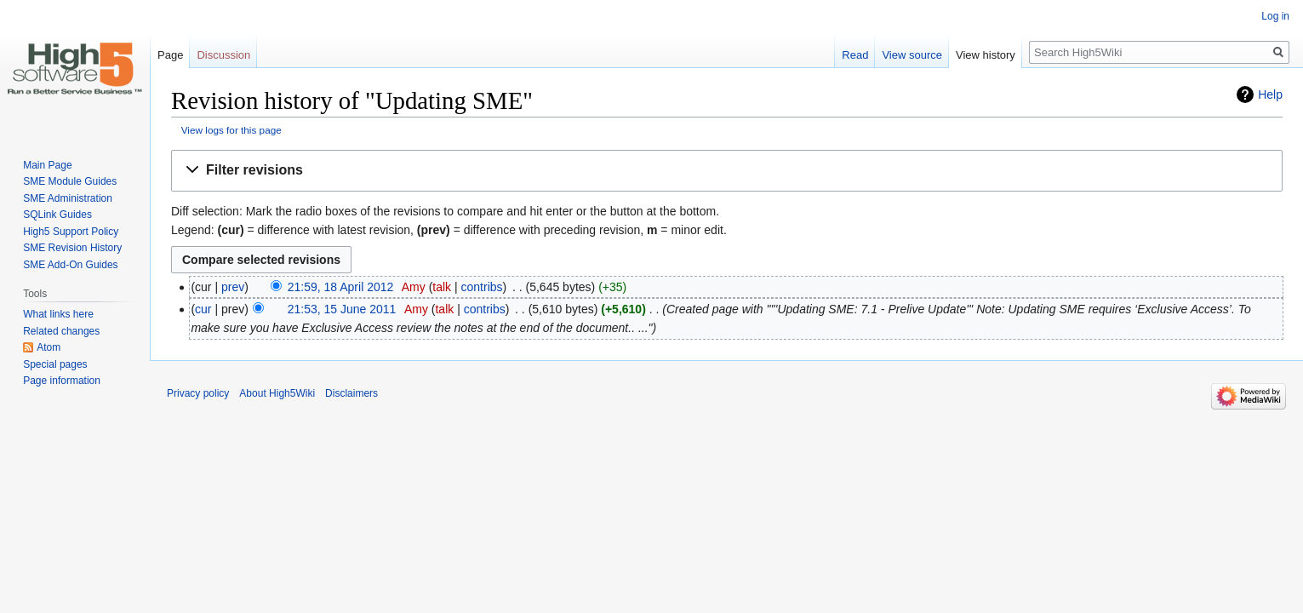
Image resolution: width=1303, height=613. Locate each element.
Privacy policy (198, 393)
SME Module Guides (70, 181)
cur (203, 309)
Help (1270, 94)
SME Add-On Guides (70, 265)
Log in (1275, 16)
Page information (61, 381)
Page (170, 55)
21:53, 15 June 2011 (342, 309)
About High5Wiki (277, 393)
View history (985, 55)
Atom (48, 347)
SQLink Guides (57, 215)
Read (855, 55)
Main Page (47, 165)
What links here (58, 314)
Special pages (55, 364)
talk (441, 287)
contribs (482, 287)
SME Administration (67, 198)
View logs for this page (231, 129)
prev (232, 287)
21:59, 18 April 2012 (341, 287)
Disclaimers (351, 393)
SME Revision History (72, 248)
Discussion (223, 55)
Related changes (61, 331)
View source (912, 55)
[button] (727, 170)
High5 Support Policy (70, 232)
